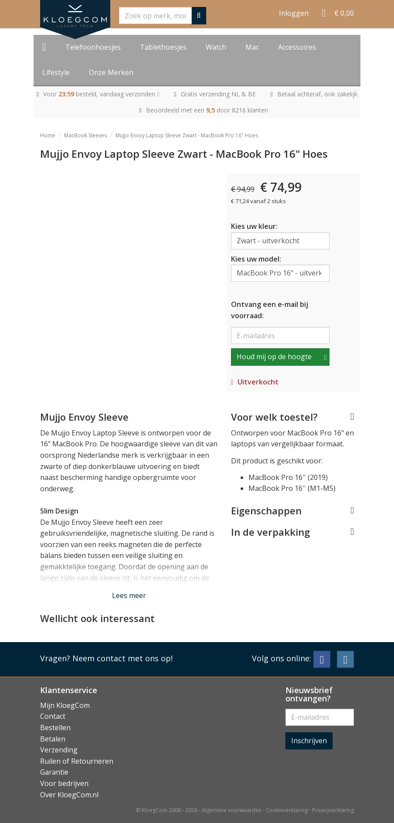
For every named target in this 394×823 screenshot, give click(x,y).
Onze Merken (111, 72)
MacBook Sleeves (85, 135)
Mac (252, 47)
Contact (52, 716)
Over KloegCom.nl (69, 794)
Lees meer (129, 595)
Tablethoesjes (163, 47)
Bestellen (55, 727)
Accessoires (297, 47)
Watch (216, 47)
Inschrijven (309, 740)
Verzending (59, 750)
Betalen (52, 739)
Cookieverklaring (287, 810)
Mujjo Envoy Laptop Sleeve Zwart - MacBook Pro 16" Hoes (186, 135)
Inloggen (294, 13)
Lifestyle (56, 72)
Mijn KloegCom (65, 705)
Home (47, 135)
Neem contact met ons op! (122, 658)
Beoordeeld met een (207, 110)
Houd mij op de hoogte (274, 356)
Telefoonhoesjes (93, 47)
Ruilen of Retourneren (76, 761)
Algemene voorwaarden (232, 810)
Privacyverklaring (333, 810)
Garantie (54, 772)
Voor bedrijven (64, 783)
